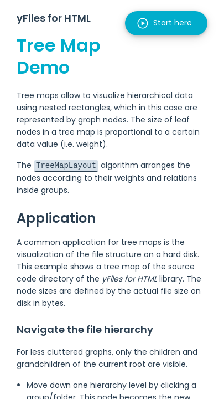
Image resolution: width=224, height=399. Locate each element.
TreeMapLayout (66, 165)
